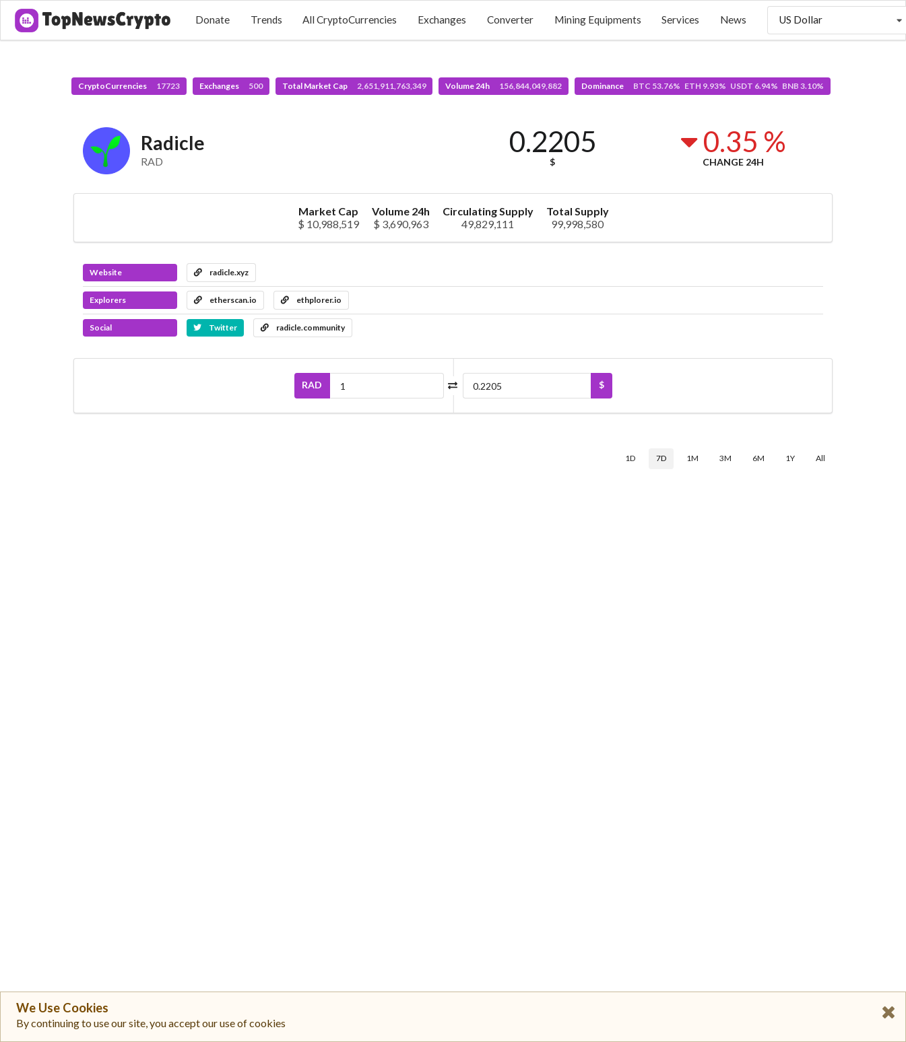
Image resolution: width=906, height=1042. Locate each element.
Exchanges (442, 19)
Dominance (702, 86)
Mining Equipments (597, 19)
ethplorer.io (311, 300)
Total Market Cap (354, 86)
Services (680, 19)
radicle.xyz (221, 272)
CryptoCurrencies (129, 86)
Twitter (215, 327)
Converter (510, 19)
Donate (212, 19)
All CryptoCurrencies (349, 19)
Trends (266, 19)
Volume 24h (503, 86)
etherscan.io (225, 300)
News (733, 19)
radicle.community (303, 327)
